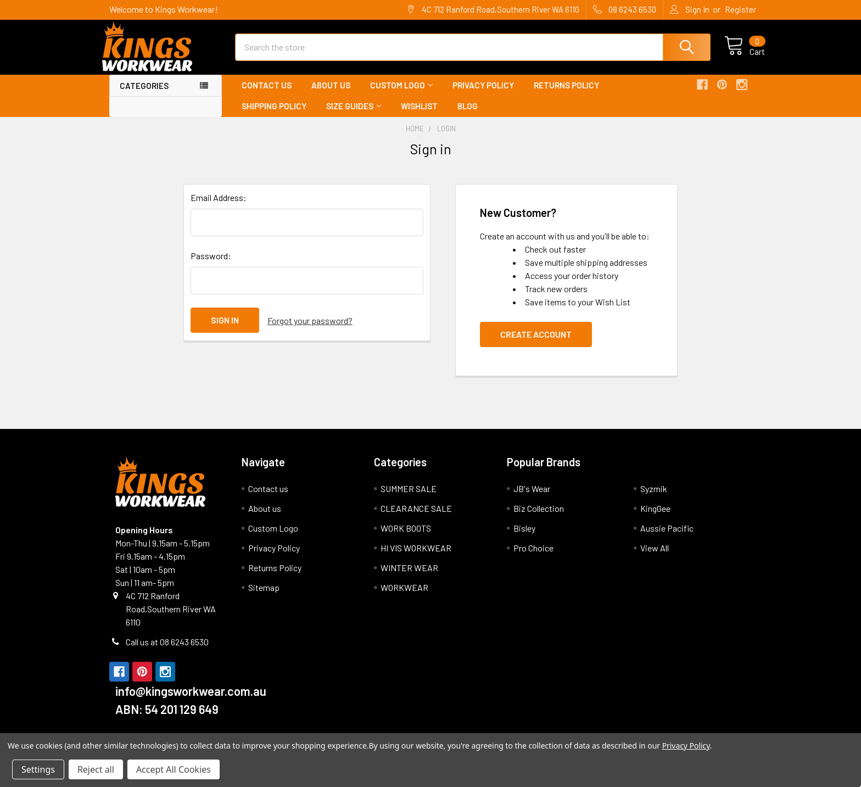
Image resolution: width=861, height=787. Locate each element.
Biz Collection (538, 518)
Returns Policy (566, 95)
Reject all (95, 769)
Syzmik (653, 498)
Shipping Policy (274, 116)
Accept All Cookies (173, 769)
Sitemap (263, 597)
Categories (144, 96)
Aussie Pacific (667, 538)
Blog (467, 116)
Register (740, 9)
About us (330, 95)
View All (654, 557)
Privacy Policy (483, 95)
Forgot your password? (310, 330)
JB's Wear (531, 498)
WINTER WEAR (409, 577)
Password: (211, 265)
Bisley (524, 538)
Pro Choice (533, 557)
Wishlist (419, 116)
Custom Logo (401, 95)
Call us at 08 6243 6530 (167, 651)
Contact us (267, 95)
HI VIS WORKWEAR (416, 557)
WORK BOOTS (406, 538)
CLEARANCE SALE (416, 518)
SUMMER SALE (409, 498)
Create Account (536, 344)
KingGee (655, 518)
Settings (38, 769)
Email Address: (219, 207)
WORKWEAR (404, 597)
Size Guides (353, 116)
